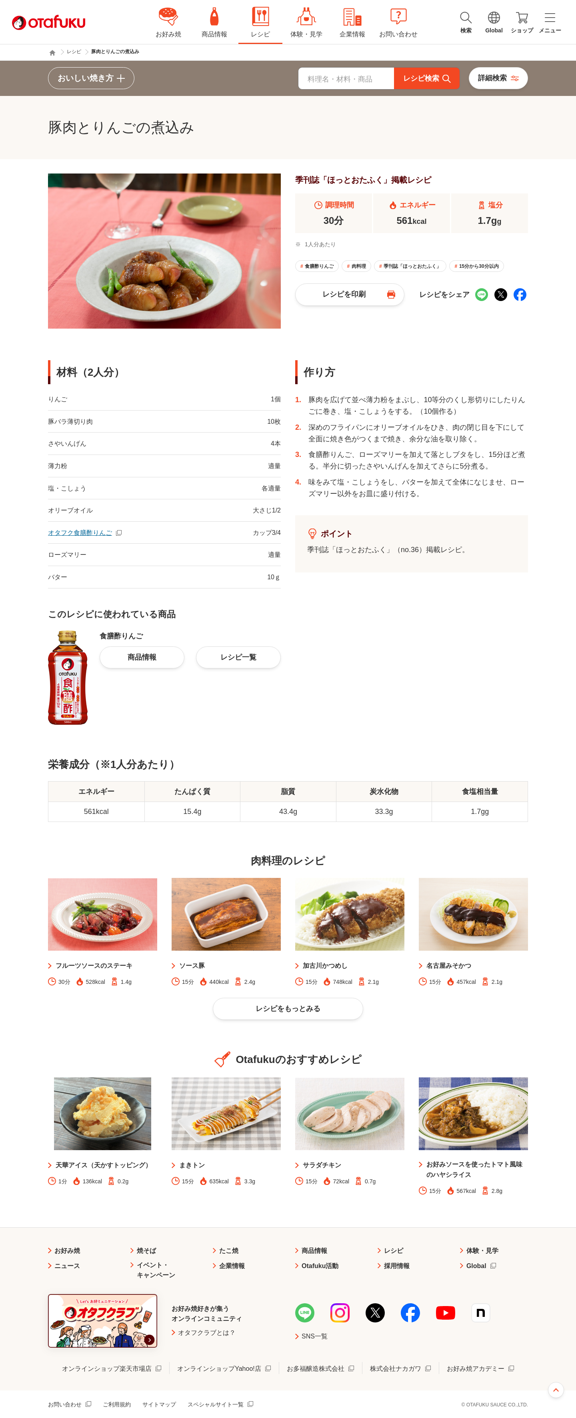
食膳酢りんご (319, 266)
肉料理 (359, 266)
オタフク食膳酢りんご (80, 532)
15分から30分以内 (479, 266)
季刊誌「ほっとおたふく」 (412, 266)
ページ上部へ (556, 1390)
